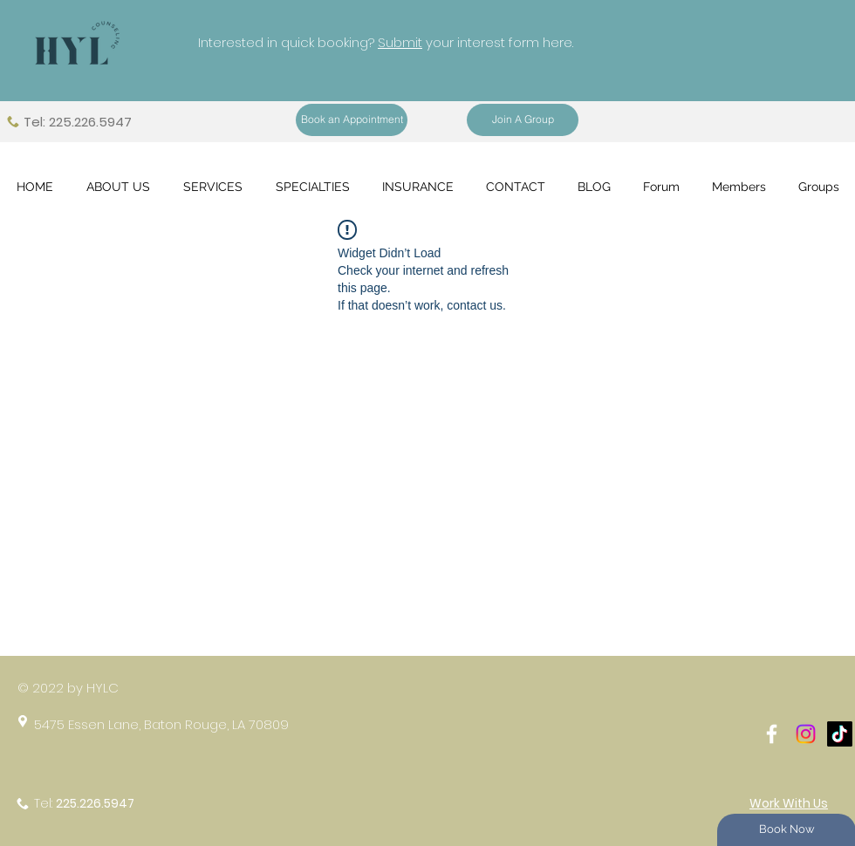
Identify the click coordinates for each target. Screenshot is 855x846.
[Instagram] (805, 734)
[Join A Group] (522, 120)
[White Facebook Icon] (771, 734)
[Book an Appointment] (351, 120)
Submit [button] (400, 42)
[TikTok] (839, 734)
